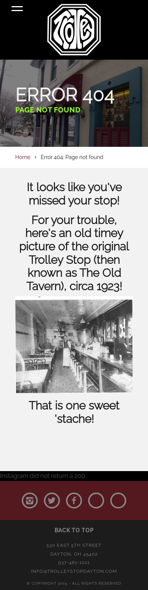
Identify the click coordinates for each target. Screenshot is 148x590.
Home (23, 157)
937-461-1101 (74, 562)
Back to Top (74, 530)
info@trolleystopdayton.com (74, 571)
